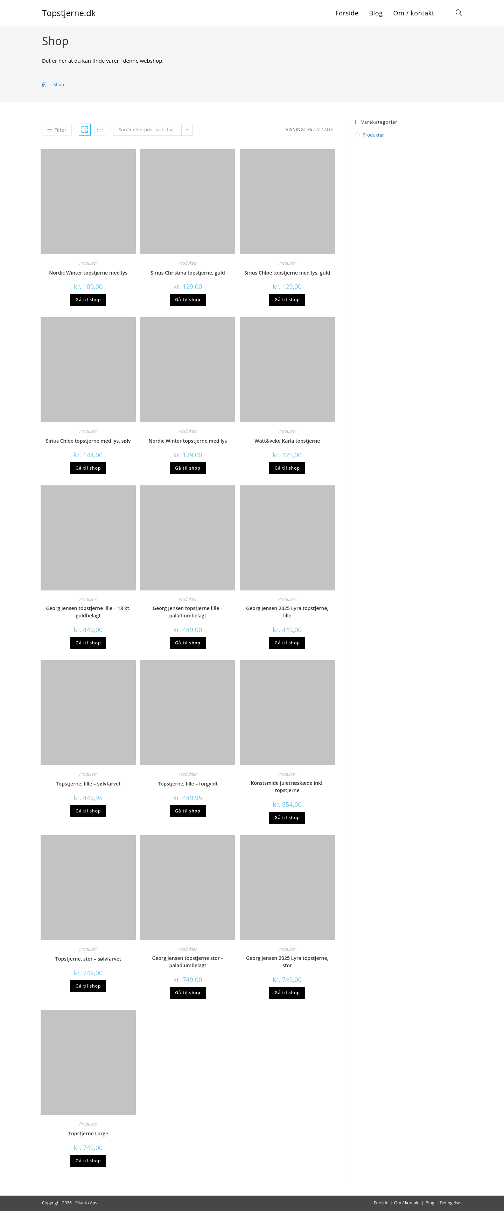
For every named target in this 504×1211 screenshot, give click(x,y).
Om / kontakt (407, 1203)
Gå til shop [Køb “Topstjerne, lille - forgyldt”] (188, 811)
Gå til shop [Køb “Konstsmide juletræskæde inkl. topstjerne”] (287, 818)
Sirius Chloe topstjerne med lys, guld (287, 272)
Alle (329, 129)
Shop (58, 84)
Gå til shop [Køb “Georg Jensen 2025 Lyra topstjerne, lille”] (287, 643)
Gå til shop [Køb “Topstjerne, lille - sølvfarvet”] (88, 811)
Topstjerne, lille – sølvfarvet (88, 783)
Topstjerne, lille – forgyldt (188, 783)
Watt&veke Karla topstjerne (287, 440)
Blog (430, 1203)
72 (318, 129)
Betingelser (451, 1203)
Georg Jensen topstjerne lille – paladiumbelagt (188, 612)
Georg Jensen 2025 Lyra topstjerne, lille (287, 612)
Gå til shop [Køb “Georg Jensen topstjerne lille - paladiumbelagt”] (188, 643)
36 (309, 129)
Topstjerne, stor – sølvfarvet (88, 958)
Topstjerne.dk (69, 13)
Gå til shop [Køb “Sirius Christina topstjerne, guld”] (188, 300)
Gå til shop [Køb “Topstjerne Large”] (88, 1161)
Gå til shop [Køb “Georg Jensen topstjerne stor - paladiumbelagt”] (188, 993)
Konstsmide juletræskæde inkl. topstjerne (287, 787)
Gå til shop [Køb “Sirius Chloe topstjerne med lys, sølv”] (88, 468)
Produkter (88, 263)
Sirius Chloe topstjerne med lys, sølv (88, 440)
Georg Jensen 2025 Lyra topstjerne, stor (287, 962)
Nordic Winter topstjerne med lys (88, 272)
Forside (381, 1203)
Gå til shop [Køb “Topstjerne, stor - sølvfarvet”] (88, 986)
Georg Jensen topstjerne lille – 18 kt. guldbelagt (88, 612)
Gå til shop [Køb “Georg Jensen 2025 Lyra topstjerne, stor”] (287, 993)
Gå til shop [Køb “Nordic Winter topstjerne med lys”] (88, 300)
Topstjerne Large (88, 1133)
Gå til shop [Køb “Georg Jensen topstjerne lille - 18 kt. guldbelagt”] (88, 643)
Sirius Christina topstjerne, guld (187, 272)
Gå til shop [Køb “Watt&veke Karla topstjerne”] (287, 468)
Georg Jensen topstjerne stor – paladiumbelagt (187, 962)
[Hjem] (44, 84)
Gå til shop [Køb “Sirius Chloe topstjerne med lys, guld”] (287, 300)
